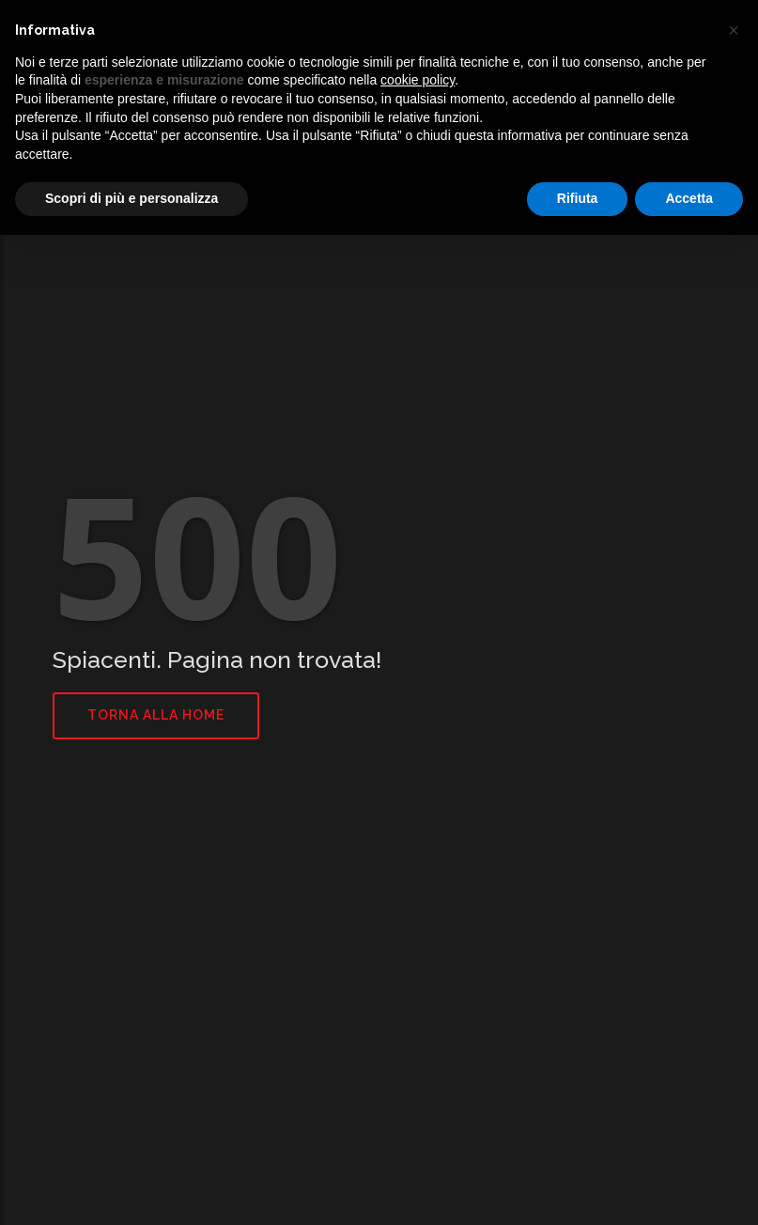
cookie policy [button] (417, 79)
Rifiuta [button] (577, 198)
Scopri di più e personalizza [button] (131, 198)
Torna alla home (155, 714)
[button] (734, 30)
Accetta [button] (689, 198)
